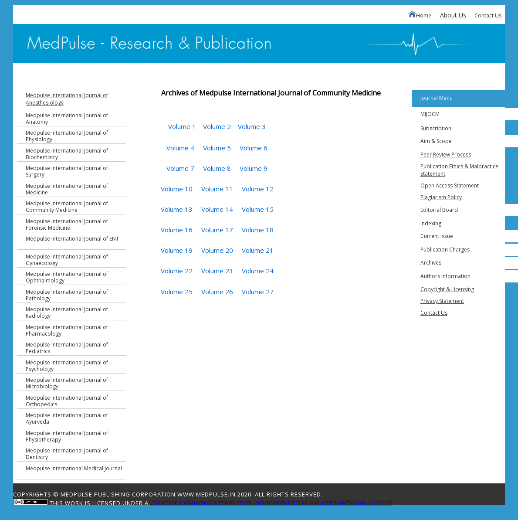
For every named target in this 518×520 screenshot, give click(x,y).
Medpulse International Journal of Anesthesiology (67, 99)
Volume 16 (177, 229)
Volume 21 (258, 250)
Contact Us (487, 15)
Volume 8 (217, 168)
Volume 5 (217, 147)
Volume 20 (217, 250)
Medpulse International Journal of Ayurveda (67, 418)
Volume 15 (258, 209)
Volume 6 (253, 147)
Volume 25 (177, 291)
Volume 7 (180, 168)
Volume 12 (258, 188)
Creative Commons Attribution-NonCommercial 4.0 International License (271, 503)
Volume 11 (217, 188)
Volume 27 (258, 291)
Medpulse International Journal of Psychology (67, 366)
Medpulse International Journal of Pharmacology (67, 330)
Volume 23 (217, 270)
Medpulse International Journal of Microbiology (67, 383)
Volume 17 (217, 229)
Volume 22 (177, 270)
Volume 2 (217, 126)
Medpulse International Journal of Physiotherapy (67, 436)
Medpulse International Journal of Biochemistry (67, 154)
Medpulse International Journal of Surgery (67, 171)
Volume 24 (258, 270)
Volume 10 (177, 188)
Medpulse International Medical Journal (74, 468)
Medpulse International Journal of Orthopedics (67, 401)
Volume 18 (258, 229)
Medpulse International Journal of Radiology (67, 312)
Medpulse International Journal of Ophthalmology (67, 277)
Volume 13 (177, 209)
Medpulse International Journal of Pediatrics (67, 348)
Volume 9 (253, 168)
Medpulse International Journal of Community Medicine (67, 207)
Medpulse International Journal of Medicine (67, 189)
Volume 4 (180, 147)
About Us (453, 15)
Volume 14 (217, 209)
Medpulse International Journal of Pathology (67, 295)
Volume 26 (217, 291)
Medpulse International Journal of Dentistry (67, 454)
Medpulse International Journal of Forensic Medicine (67, 224)
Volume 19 (177, 250)
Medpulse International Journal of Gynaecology (67, 260)
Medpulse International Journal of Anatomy (67, 119)
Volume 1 (182, 126)
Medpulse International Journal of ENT (72, 238)
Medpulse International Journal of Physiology (67, 136)
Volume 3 (252, 126)
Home (419, 15)
